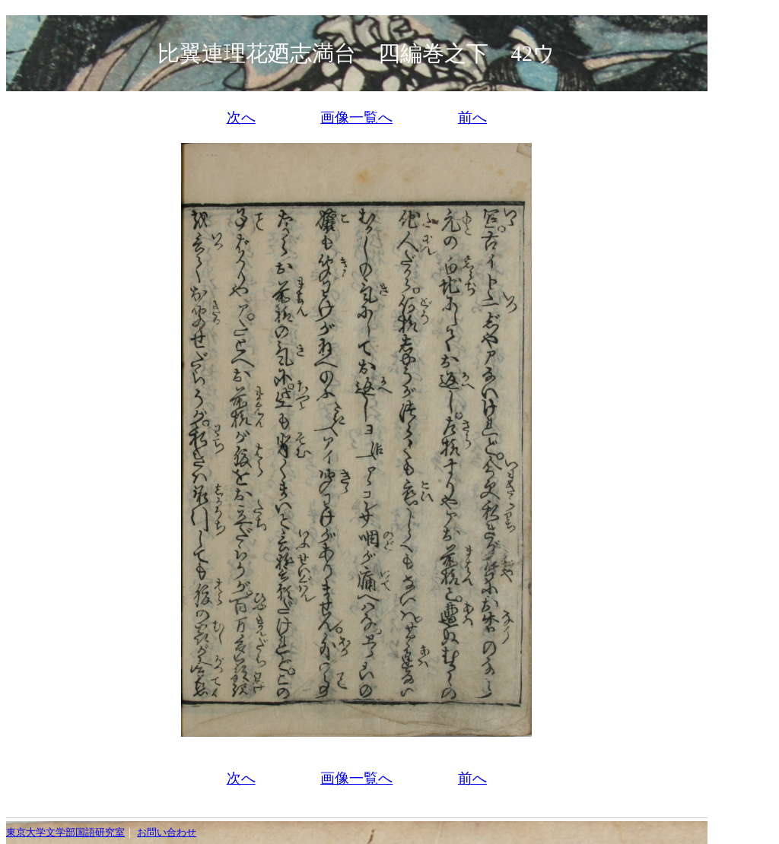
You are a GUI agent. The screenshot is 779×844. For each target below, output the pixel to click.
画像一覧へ (356, 117)
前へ (472, 117)
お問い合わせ (166, 832)
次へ (241, 117)
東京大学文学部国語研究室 (65, 832)
